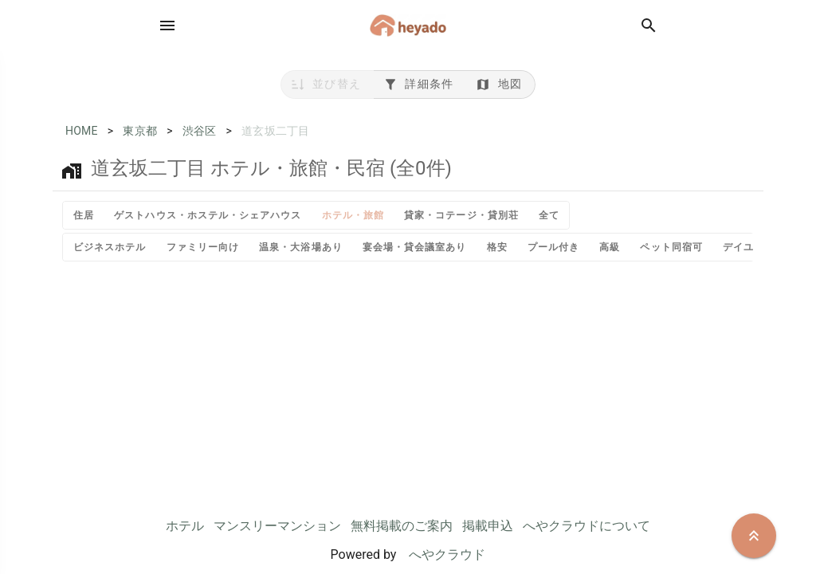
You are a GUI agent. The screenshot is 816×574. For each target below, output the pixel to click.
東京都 (140, 130)
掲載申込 (487, 525)
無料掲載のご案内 (402, 525)
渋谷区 (199, 130)
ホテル (185, 525)
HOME (81, 130)
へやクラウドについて (586, 525)
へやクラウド (447, 554)
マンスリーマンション (277, 525)
